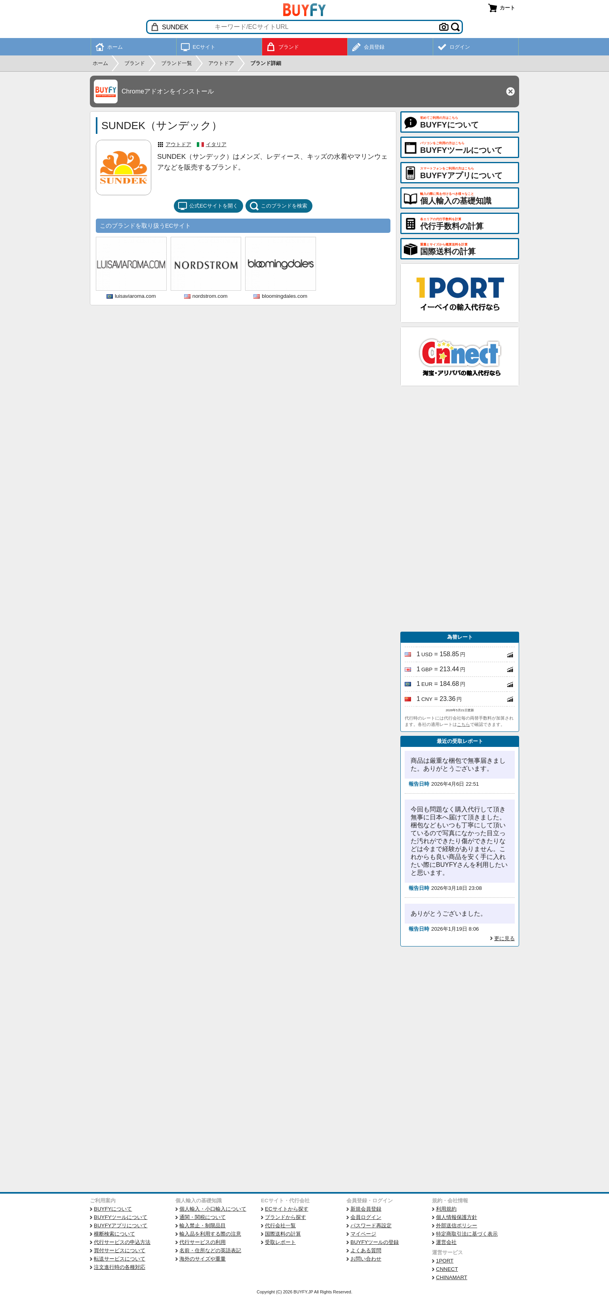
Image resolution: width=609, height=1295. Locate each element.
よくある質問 (365, 1250)
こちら (463, 724)
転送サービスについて (119, 1259)
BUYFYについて (113, 1209)
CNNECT (447, 1269)
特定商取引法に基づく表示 (467, 1234)
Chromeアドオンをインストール (168, 91)
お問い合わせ (365, 1259)
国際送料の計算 (283, 1234)
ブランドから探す (285, 1217)
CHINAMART (451, 1277)
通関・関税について (202, 1217)
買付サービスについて (119, 1250)
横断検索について (114, 1234)
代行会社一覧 (280, 1225)
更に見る (504, 938)
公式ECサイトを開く (208, 206)
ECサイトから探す (286, 1209)
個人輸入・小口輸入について (212, 1209)
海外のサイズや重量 (202, 1259)
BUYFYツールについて (120, 1217)
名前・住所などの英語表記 (210, 1250)
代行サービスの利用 (202, 1242)
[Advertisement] (459, 509)
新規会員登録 (365, 1209)
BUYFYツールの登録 (374, 1242)
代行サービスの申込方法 (122, 1242)
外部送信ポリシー (456, 1225)
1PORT (444, 1261)
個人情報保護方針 (456, 1217)
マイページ (363, 1234)
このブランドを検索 (278, 206)
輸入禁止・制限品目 (202, 1225)
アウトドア (178, 144)
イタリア (216, 144)
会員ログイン (365, 1217)
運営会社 (446, 1242)
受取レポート (280, 1242)
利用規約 (446, 1209)
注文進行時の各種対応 (119, 1267)
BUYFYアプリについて (120, 1225)
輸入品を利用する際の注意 (210, 1234)
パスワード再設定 (371, 1225)
